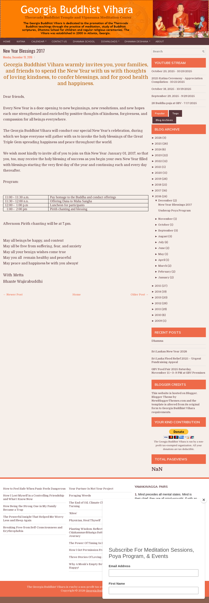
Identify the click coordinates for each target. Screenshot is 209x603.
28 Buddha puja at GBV (166, 103)
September (166, 230)
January (164, 277)
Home (6, 41)
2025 (158, 143)
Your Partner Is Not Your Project (91, 488)
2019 (158, 178)
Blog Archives (164, 120)
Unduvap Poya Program (174, 210)
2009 (159, 320)
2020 (159, 172)
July (161, 242)
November (165, 218)
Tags (175, 113)
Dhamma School (84, 41)
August (163, 236)
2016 (158, 196)
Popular (160, 113)
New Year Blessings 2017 (24, 50)
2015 (158, 285)
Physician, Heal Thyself (84, 520)
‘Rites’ (73, 513)
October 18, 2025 (163, 88)
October (164, 224)
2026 (158, 137)
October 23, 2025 (163, 71)
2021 (158, 166)
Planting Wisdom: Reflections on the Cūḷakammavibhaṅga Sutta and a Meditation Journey (98, 532)
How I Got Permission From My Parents (95, 549)
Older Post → (139, 294)
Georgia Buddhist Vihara (102, 590)
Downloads (111, 40)
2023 (158, 155)
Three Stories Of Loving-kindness (92, 557)
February (165, 271)
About (159, 41)
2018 (158, 184)
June (162, 248)
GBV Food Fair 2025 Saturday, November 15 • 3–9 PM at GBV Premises (178, 371)
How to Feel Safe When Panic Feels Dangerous (34, 488)
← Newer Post (13, 294)
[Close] (204, 500)
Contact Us (59, 41)
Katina (21, 41)
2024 (158, 149)
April (162, 259)
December (165, 200)
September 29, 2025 (165, 96)
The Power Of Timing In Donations (92, 543)
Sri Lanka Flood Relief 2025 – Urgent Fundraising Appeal (176, 360)
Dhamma (157, 340)
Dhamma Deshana (138, 40)
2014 (158, 291)
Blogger (191, 393)
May (161, 254)
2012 (158, 303)
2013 (158, 297)
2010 (158, 315)
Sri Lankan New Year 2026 (169, 351)
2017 (158, 190)
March (163, 265)
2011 (158, 309)
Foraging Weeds (80, 495)
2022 (158, 161)
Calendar (39, 40)
